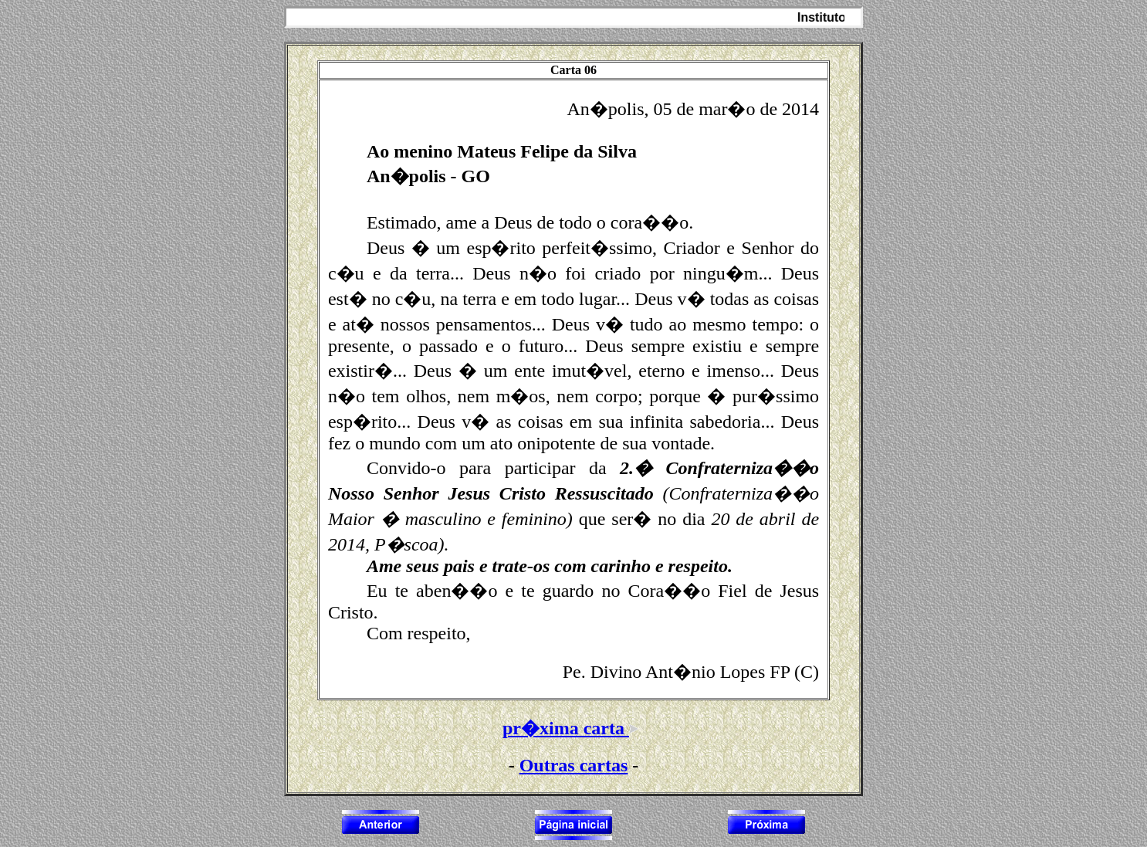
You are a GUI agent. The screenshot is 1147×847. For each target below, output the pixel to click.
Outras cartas (573, 765)
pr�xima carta (573, 728)
